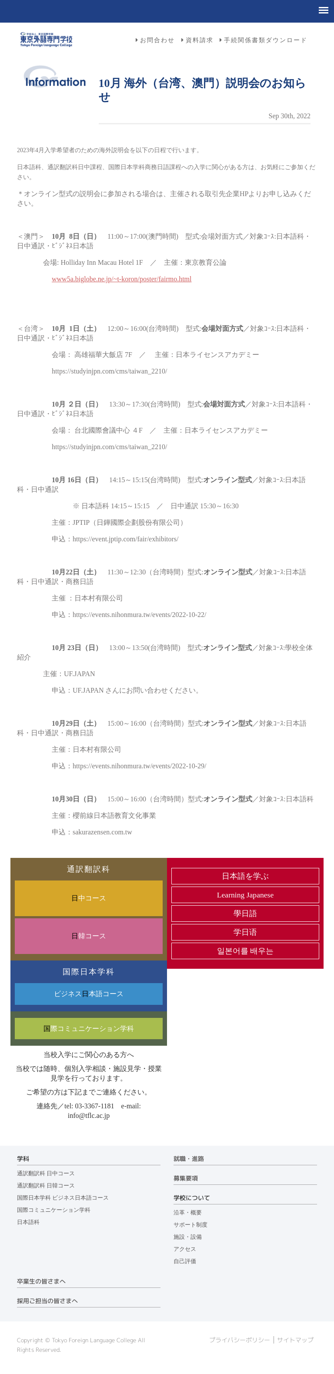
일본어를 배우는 (245, 951)
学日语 (245, 932)
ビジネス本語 (89, 993)
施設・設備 (188, 1237)
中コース (88, 898)
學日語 (245, 913)
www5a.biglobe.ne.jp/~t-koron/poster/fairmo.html (121, 279)
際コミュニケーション (88, 1028)
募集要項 (186, 1178)
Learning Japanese (245, 894)
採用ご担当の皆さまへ (47, 1301)
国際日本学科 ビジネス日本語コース (63, 1198)
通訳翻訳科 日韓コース (46, 1186)
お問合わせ (157, 40)
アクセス (185, 1249)
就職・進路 (189, 1158)
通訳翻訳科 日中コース (46, 1174)
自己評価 (185, 1261)
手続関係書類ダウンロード (265, 40)
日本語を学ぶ (245, 876)
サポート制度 (190, 1225)
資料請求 (200, 40)
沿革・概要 (188, 1213)
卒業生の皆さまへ (41, 1281)
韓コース (88, 936)
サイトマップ (295, 1340)
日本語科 (28, 1222)
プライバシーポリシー (239, 1340)
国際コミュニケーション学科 (53, 1210)
